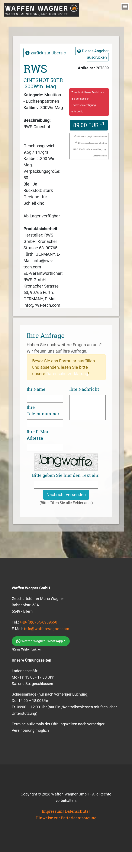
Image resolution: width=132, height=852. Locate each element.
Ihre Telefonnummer (43, 410)
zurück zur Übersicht (47, 52)
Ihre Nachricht (84, 389)
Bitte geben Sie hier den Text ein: (65, 475)
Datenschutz (76, 811)
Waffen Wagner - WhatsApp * (40, 641)
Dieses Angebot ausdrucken (93, 54)
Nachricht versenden (66, 494)
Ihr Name (36, 389)
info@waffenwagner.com (46, 628)
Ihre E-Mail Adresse (38, 435)
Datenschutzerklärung (67, 373)
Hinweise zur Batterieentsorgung (66, 817)
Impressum (52, 811)
